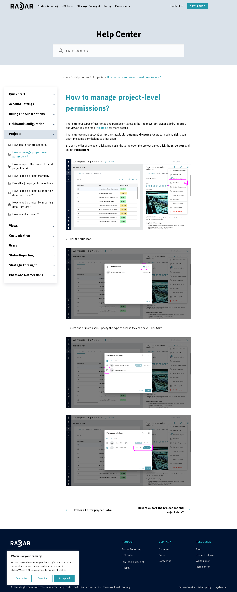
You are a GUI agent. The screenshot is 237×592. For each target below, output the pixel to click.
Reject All (43, 578)
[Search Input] (123, 50)
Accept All (64, 578)
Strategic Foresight (88, 6)
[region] (43, 568)
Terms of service (187, 587)
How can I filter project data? (89, 510)
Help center (81, 77)
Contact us (177, 6)
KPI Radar (68, 6)
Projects (98, 77)
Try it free (197, 6)
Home (66, 77)
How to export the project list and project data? (164, 510)
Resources (121, 6)
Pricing (107, 6)
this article (102, 127)
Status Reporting (48, 6)
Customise (21, 578)
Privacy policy (204, 587)
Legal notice (220, 587)
